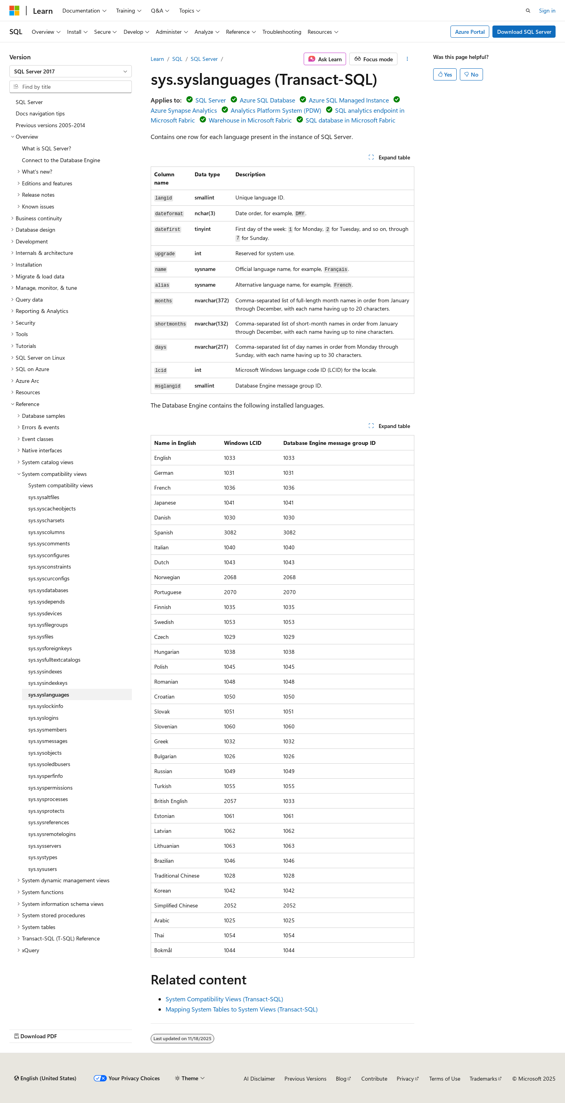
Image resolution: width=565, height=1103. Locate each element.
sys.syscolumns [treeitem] (46, 532)
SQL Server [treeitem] (29, 102)
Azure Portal (470, 31)
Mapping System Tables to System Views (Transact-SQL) (242, 1009)
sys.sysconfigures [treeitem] (48, 555)
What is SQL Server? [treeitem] (46, 148)
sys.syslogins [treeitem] (43, 717)
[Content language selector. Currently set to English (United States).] (45, 1078)
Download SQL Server (524, 31)
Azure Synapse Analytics (184, 110)
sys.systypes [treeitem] (42, 857)
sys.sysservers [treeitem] (44, 845)
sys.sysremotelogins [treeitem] (52, 834)
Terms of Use (444, 1078)
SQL (177, 58)
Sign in (547, 10)
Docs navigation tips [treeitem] (40, 113)
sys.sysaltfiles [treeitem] (43, 497)
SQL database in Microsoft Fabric (351, 120)
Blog (341, 1078)
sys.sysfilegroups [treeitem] (48, 624)
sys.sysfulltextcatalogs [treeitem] (54, 659)
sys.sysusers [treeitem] (42, 869)
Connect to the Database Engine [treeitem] (61, 160)
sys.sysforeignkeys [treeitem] (50, 648)
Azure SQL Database (267, 100)
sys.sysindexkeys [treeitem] (47, 682)
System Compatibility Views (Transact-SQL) (224, 999)
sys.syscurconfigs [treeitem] (48, 578)
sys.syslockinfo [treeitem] (45, 706)
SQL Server (204, 58)
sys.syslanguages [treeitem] (48, 694)
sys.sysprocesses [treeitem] (48, 799)
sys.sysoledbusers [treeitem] (49, 764)
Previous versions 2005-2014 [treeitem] (50, 125)
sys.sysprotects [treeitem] (46, 810)
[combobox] (70, 71)
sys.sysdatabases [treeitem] (48, 590)
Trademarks (483, 1078)
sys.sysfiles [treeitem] (40, 636)
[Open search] (528, 11)
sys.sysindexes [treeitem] (45, 671)
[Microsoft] (14, 10)
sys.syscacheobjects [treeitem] (52, 508)
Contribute (374, 1078)
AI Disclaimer (259, 1078)
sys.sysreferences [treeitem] (48, 822)
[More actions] (407, 59)
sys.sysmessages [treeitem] (47, 740)
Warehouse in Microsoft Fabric (250, 120)
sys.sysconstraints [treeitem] (49, 566)
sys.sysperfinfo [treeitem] (45, 775)
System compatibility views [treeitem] (60, 485)
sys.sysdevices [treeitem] (45, 613)
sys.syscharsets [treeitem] (46, 520)
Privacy (405, 1078)
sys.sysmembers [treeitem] (47, 729)
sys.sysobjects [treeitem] (45, 752)
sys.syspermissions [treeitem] (50, 787)
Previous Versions (305, 1078)
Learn (157, 58)
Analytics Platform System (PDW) (276, 110)
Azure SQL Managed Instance (349, 100)
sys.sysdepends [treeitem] (46, 601)
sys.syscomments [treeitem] (49, 543)
